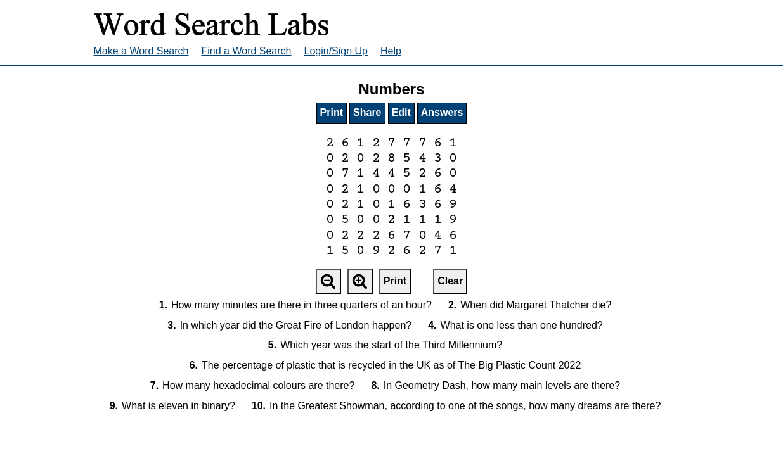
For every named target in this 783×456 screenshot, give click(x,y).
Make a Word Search (141, 51)
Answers (442, 112)
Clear (450, 281)
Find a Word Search (247, 51)
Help (390, 51)
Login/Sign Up (336, 51)
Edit (401, 112)
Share (367, 112)
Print (331, 112)
